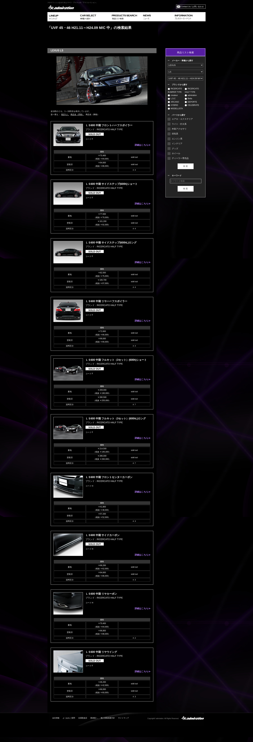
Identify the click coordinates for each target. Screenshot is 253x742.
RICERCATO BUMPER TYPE (175, 90)
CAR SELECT (94, 16)
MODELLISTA (175, 108)
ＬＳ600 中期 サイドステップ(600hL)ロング (111, 242)
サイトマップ (123, 718)
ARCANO (173, 102)
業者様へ (93, 718)
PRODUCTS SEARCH (126, 16)
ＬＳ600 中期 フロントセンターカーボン (109, 477)
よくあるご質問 (69, 718)
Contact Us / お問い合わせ (192, 6)
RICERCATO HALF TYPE (192, 90)
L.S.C (172, 98)
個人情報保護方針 (108, 718)
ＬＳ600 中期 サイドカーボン (103, 535)
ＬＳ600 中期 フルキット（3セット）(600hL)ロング (116, 418)
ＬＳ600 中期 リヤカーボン (101, 593)
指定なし (65, 114)
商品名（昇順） (77, 114)
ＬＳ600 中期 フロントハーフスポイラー (109, 125)
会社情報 (55, 718)
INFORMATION (189, 16)
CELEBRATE (192, 105)
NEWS (157, 16)
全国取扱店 (82, 718)
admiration (191, 95)
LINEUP (63, 16)
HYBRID (173, 105)
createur (173, 95)
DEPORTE (191, 102)
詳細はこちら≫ (143, 145)
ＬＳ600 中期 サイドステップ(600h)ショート (112, 184)
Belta (188, 98)
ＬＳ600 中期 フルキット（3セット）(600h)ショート (116, 359)
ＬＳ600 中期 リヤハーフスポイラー (106, 301)
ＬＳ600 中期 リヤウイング (101, 652)
